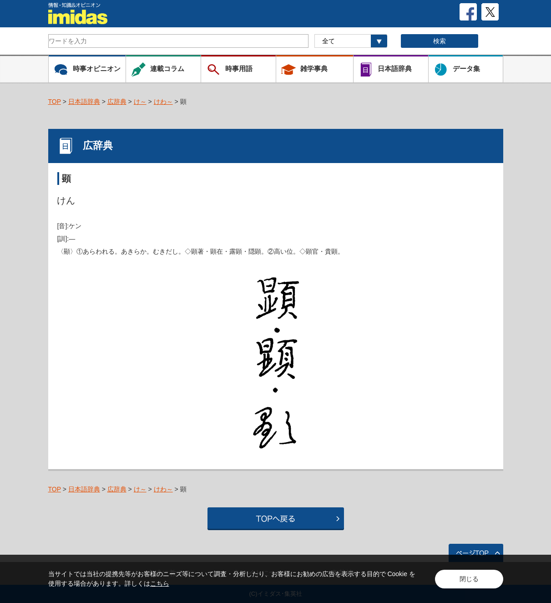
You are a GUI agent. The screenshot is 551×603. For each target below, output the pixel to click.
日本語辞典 (84, 101)
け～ (140, 101)
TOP (54, 101)
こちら (159, 583)
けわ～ (163, 101)
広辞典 (116, 101)
